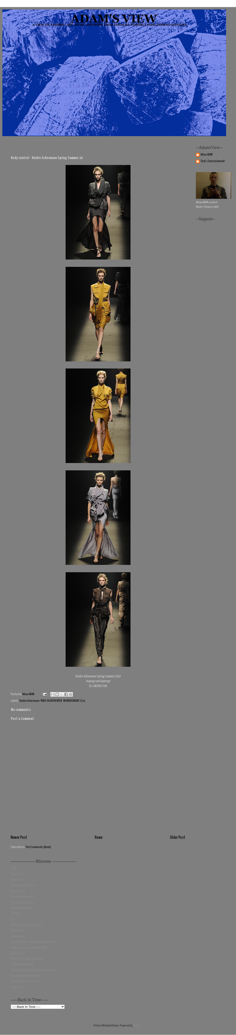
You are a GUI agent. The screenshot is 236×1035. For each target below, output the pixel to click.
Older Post (177, 838)
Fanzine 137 (17, 879)
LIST (13, 919)
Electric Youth (18, 874)
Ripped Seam (18, 936)
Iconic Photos (18, 953)
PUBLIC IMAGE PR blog (22, 964)
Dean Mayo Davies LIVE (23, 896)
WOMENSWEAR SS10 (74, 700)
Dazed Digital (18, 891)
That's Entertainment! (213, 161)
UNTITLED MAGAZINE (21, 908)
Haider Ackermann (29, 700)
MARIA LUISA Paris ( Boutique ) (27, 925)
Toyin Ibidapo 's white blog (25, 976)
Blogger (137, 1025)
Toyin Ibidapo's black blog (25, 981)
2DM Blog (16, 913)
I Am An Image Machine (23, 885)
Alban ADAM (207, 154)
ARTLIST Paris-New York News (26, 959)
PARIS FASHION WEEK (51, 700)
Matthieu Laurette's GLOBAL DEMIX (29, 947)
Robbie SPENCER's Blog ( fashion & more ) (33, 942)
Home (98, 838)
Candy (14, 868)
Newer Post (19, 838)
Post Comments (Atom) (38, 847)
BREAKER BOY (18, 930)
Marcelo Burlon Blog (22, 902)
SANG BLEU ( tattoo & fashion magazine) (32, 970)
